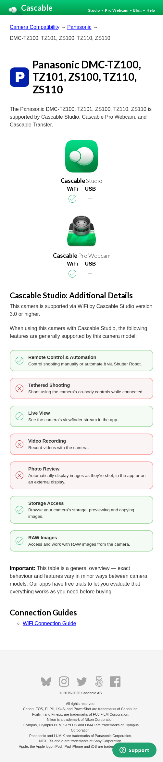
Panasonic (79, 27)
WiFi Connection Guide (49, 623)
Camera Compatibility (34, 27)
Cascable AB (91, 693)
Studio (94, 10)
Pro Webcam (116, 10)
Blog (137, 10)
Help (150, 10)
